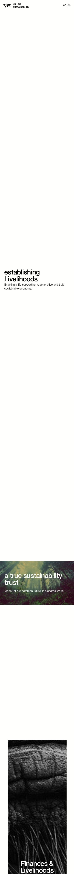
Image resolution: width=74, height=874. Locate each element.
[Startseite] (7, 6)
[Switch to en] (65, 6)
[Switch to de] (69, 6)
